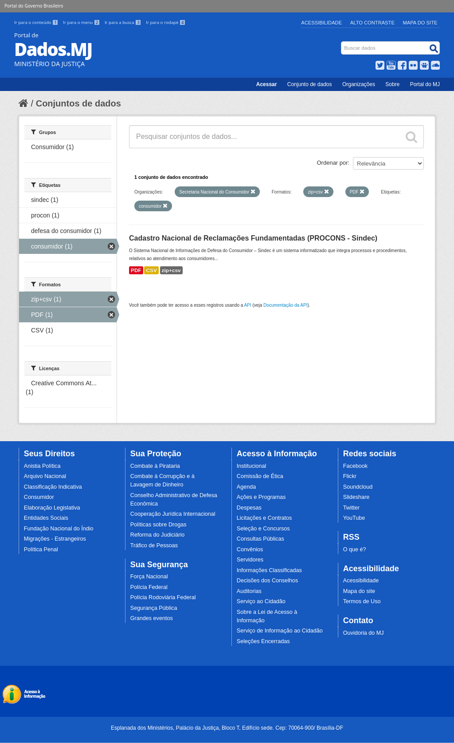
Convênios (250, 549)
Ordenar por (332, 162)
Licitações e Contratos (264, 518)
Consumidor (39, 497)
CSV (151, 270)
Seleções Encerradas (263, 641)
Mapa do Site (420, 22)
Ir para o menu (82, 22)
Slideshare (356, 497)
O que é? (354, 549)
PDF (136, 270)
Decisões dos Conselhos (267, 580)
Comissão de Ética (260, 476)
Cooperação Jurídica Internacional (172, 514)
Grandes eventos (151, 618)
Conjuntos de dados (78, 103)
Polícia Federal (149, 587)
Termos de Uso (362, 601)
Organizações (358, 84)
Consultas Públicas (260, 539)
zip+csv (171, 270)
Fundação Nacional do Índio (59, 529)
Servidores (250, 560)
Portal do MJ (425, 84)
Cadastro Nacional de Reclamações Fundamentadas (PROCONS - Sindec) (253, 238)
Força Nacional (149, 576)
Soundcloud (358, 487)
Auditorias (249, 591)
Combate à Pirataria (155, 466)
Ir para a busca (123, 22)
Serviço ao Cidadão (261, 601)
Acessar (266, 84)
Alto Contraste (372, 22)
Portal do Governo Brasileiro (33, 6)
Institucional (251, 466)
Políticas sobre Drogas (158, 525)
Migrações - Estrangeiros (55, 539)
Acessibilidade (321, 22)
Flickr (349, 476)
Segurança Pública (153, 608)
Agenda (246, 487)
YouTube (354, 518)
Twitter (351, 508)
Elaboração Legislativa (52, 508)
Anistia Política (42, 466)
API (247, 305)
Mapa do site (359, 591)
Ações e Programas (261, 497)
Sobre (392, 84)
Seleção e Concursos (263, 529)
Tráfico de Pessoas (154, 545)
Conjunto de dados (309, 84)
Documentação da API (285, 305)
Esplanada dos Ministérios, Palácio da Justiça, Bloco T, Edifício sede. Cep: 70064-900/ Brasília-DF (227, 728)
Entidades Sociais (46, 518)
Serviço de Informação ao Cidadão (280, 631)
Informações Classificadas (269, 570)
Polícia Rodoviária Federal (163, 597)
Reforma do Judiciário (157, 535)
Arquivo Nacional (45, 476)
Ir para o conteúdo (36, 22)
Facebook (355, 466)
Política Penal (41, 549)
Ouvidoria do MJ (363, 633)
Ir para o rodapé (165, 22)
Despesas (249, 508)
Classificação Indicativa (53, 487)
